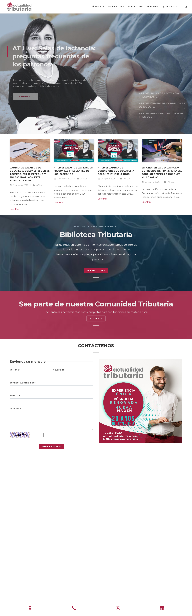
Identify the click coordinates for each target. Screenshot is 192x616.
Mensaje (15, 409)
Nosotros (135, 6)
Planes (152, 6)
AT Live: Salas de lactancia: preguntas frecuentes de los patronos (73, 170)
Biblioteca (116, 6)
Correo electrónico (23, 383)
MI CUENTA (96, 318)
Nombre (15, 370)
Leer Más (14, 209)
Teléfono (59, 370)
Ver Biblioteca (96, 270)
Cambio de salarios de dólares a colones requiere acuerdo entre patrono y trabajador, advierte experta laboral (30, 174)
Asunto (15, 396)
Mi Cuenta (170, 6)
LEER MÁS (25, 99)
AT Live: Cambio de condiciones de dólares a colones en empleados (116, 170)
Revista (98, 6)
